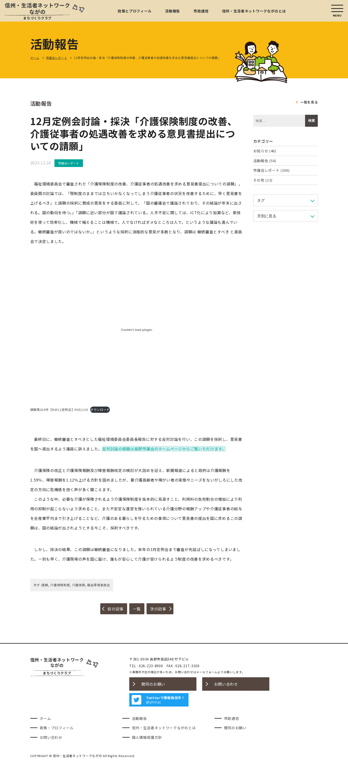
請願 (44, 585)
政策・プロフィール (57, 727)
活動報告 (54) (264, 160)
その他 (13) (263, 180)
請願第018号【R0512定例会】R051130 (59, 409)
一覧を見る (309, 102)
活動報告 (172, 10)
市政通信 (201, 10)
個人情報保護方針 (147, 737)
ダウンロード (100, 409)
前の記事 (115, 609)
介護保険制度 (60, 585)
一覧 (137, 609)
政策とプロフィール (135, 10)
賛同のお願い (153, 684)
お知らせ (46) (264, 150)
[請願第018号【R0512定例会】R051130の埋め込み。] (137, 330)
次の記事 (158, 609)
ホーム (45, 718)
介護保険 (78, 585)
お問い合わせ (226, 684)
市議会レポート (68, 163)
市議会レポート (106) (271, 170)
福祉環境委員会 (98, 585)
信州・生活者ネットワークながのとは (254, 10)
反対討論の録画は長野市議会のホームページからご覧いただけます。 (164, 449)
